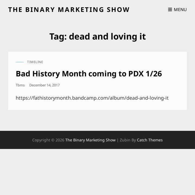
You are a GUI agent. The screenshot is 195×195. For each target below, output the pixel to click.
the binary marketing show (69, 9)
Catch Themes (150, 139)
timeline (35, 62)
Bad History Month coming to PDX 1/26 (89, 73)
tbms (20, 85)
